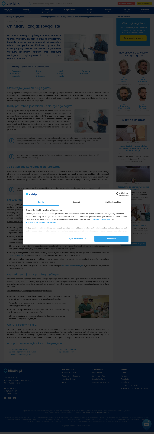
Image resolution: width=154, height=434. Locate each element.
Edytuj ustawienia (77, 239)
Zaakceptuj (111, 239)
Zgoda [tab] (41, 202)
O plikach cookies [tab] (113, 202)
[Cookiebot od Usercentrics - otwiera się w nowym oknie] (117, 194)
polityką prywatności (101, 219)
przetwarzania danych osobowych (41, 222)
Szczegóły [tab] (77, 202)
